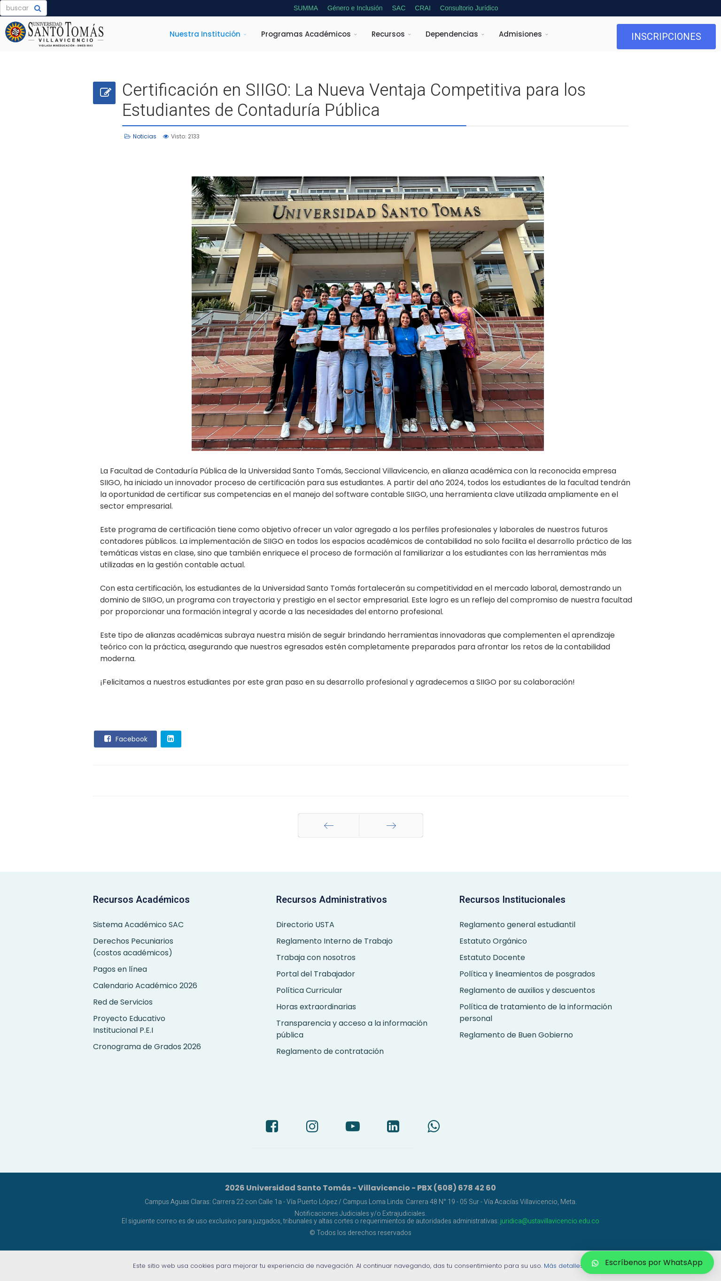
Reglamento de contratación (330, 1051)
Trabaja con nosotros (316, 957)
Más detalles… (566, 1265)
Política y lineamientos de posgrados (527, 973)
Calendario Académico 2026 (145, 985)
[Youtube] (353, 1127)
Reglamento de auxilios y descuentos (527, 990)
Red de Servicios (123, 1002)
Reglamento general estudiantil (517, 924)
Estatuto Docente (492, 957)
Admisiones (520, 34)
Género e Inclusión (355, 8)
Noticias (144, 136)
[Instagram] (312, 1127)
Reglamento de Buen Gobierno (516, 1034)
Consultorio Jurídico (469, 8)
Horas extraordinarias (316, 1006)
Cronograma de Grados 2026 (147, 1046)
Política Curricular (309, 990)
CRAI (422, 8)
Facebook (124, 738)
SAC (399, 8)
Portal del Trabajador (315, 973)
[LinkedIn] (393, 1127)
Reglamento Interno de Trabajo (334, 941)
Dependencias (452, 34)
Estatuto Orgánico (493, 941)
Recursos (388, 34)
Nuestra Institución (205, 34)
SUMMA (306, 8)
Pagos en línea (120, 969)
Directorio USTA (305, 924)
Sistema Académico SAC (138, 924)
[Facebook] (272, 1127)
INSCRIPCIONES (666, 36)
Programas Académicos (306, 34)
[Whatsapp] (433, 1127)
